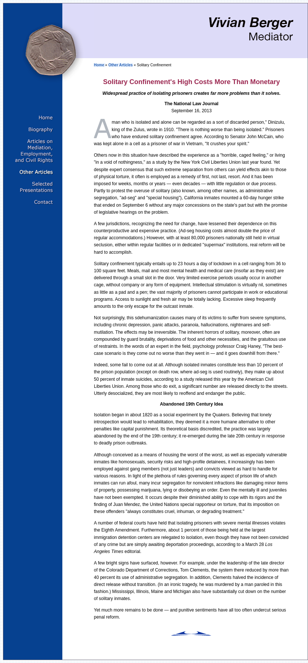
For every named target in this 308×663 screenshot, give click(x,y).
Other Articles (120, 65)
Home (99, 65)
